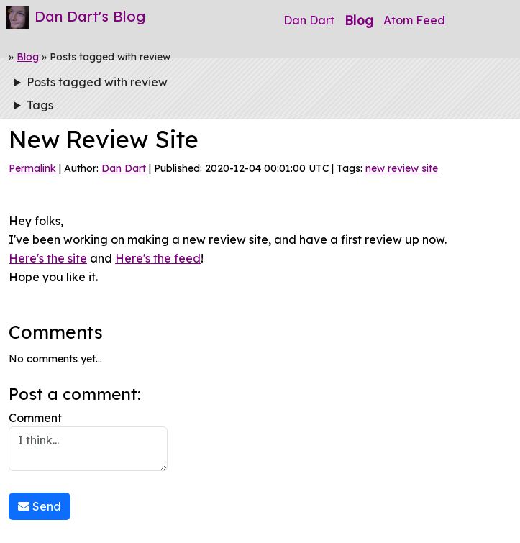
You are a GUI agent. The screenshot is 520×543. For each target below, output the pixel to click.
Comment (88, 441)
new (375, 168)
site (429, 168)
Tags (40, 105)
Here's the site (48, 258)
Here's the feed (158, 258)
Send (39, 506)
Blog (359, 20)
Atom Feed (414, 20)
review (403, 168)
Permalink (32, 168)
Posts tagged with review (97, 82)
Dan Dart (308, 20)
